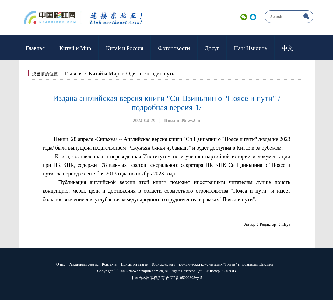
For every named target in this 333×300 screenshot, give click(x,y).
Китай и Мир (75, 48)
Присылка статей (134, 264)
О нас (60, 264)
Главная (35, 48)
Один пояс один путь (150, 73)
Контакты (109, 264)
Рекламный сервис (83, 264)
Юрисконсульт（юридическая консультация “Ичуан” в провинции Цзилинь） (214, 264)
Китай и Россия (124, 48)
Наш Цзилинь (250, 48)
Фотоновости (174, 48)
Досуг (212, 48)
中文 (287, 48)
